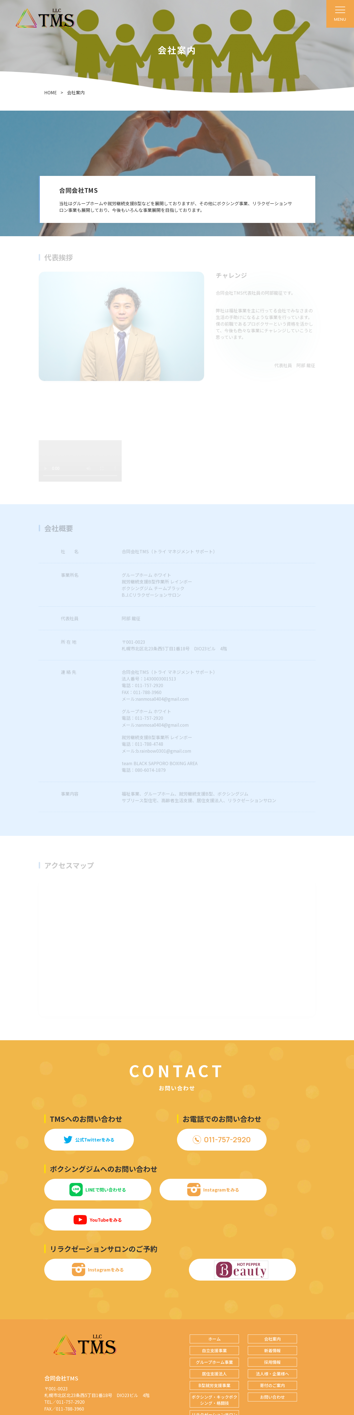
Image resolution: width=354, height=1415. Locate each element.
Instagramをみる (177, 1188)
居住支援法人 (214, 1343)
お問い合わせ (272, 1366)
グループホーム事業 (214, 1331)
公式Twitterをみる (85, 1138)
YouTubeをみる (268, 1188)
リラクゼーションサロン (214, 1384)
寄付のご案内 (272, 1354)
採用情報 (272, 1331)
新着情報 (272, 1319)
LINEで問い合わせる (86, 1188)
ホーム (214, 1308)
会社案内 (272, 1308)
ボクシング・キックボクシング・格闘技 (214, 1369)
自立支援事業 (214, 1319)
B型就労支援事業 (214, 1354)
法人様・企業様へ (272, 1343)
